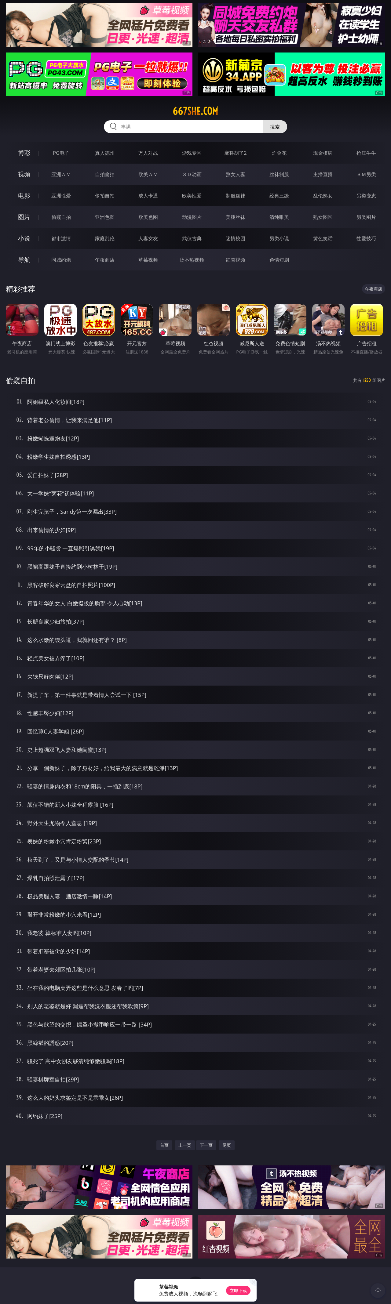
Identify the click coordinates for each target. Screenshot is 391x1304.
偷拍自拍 (105, 195)
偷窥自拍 (61, 217)
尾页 (226, 1145)
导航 (24, 259)
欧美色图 (148, 217)
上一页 (184, 1145)
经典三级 (279, 195)
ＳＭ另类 (366, 174)
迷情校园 (235, 238)
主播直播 (323, 174)
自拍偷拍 (105, 174)
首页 (164, 1145)
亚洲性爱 (61, 195)
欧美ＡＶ (148, 174)
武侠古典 (192, 238)
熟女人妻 (235, 174)
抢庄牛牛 (366, 153)
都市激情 (61, 238)
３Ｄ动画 (192, 174)
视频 (24, 174)
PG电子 (61, 153)
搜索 (275, 126)
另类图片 (366, 217)
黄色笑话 (323, 238)
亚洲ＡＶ (61, 174)
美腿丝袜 (235, 217)
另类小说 (279, 238)
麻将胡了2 (235, 153)
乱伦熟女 (323, 195)
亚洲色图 (105, 217)
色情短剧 (279, 259)
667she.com (195, 111)
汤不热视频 (192, 259)
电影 (24, 195)
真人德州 (105, 153)
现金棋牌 (323, 153)
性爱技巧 (366, 238)
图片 (24, 217)
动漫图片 (192, 217)
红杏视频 (235, 259)
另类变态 (366, 195)
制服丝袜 (235, 195)
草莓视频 (148, 259)
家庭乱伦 (105, 238)
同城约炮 (61, 259)
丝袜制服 (279, 174)
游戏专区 (192, 153)
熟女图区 (323, 217)
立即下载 (238, 1290)
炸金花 (279, 153)
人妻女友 (148, 238)
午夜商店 (105, 259)
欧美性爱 (192, 195)
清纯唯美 (279, 217)
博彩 (24, 153)
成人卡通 (148, 195)
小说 (24, 238)
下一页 (206, 1145)
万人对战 (148, 153)
